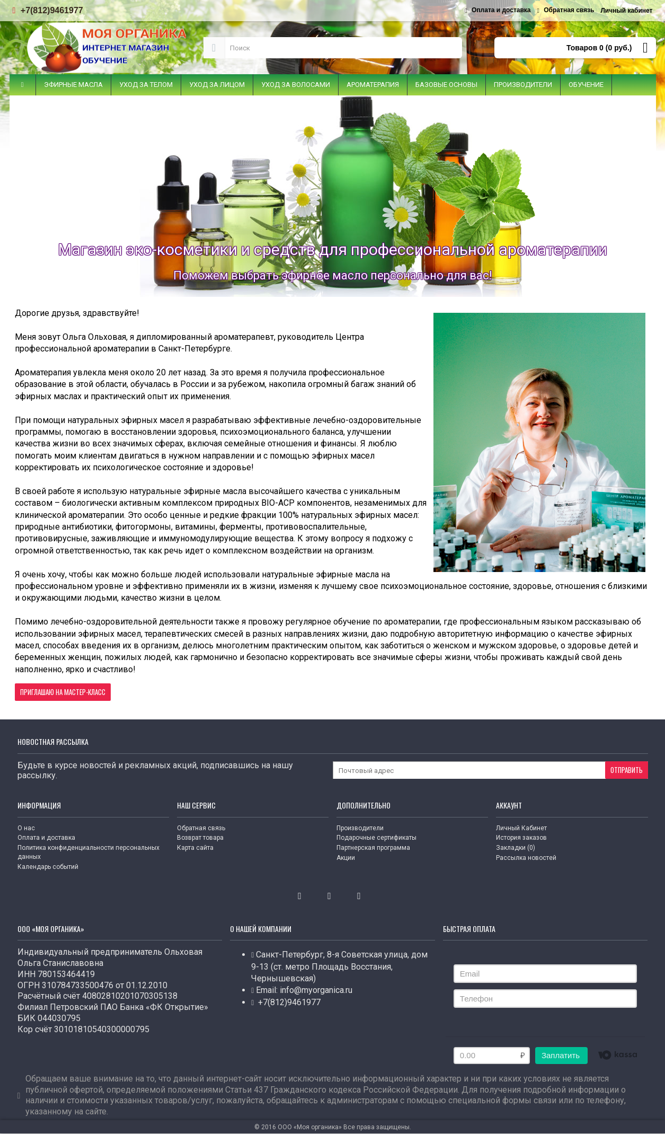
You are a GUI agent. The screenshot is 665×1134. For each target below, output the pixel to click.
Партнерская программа (373, 847)
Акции (345, 858)
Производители (360, 828)
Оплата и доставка (46, 837)
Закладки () (515, 847)
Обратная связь (201, 828)
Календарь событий (47, 867)
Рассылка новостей (526, 858)
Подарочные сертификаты (376, 837)
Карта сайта (195, 847)
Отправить (626, 769)
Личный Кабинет (521, 828)
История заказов (521, 837)
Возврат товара (200, 837)
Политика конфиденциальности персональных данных (88, 852)
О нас (26, 828)
